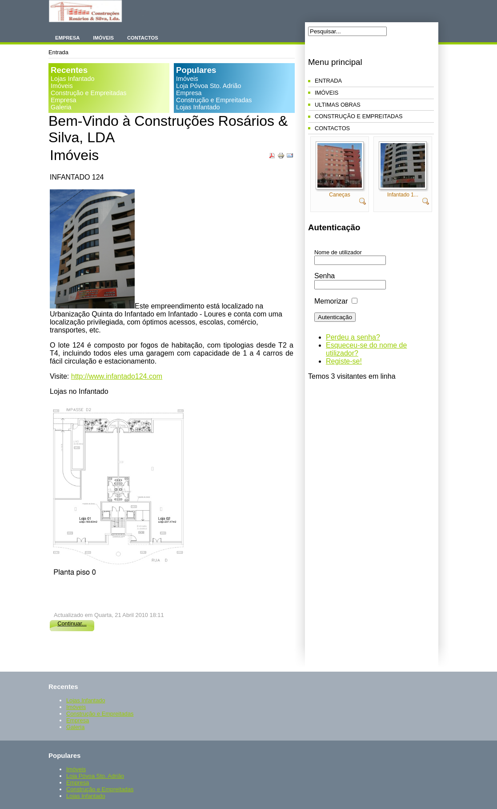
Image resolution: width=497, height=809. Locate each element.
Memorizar (331, 301)
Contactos (142, 37)
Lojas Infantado (72, 78)
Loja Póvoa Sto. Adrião (208, 85)
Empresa (67, 37)
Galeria (61, 107)
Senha (324, 276)
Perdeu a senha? (353, 337)
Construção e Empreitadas (88, 92)
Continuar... (71, 623)
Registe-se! (344, 361)
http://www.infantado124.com (116, 376)
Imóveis (103, 37)
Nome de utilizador (338, 252)
